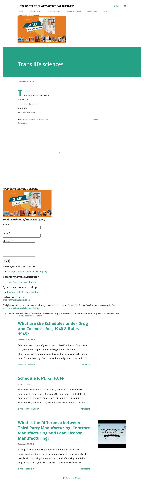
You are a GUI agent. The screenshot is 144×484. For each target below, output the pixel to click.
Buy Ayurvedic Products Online (23, 292)
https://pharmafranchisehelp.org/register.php (22, 308)
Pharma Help (91, 11)
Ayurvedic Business (73, 11)
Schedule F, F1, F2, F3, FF (41, 378)
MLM (104, 11)
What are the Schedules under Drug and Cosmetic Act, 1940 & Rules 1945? (53, 328)
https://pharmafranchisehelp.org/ (17, 300)
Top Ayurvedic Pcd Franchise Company (27, 271)
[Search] (116, 6)
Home (20, 11)
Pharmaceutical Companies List (35, 119)
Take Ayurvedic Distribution (21, 282)
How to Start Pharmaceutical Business (46, 6)
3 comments (30, 365)
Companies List (34, 11)
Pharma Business (52, 11)
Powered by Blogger (72, 478)
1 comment (29, 469)
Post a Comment (32, 409)
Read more (85, 365)
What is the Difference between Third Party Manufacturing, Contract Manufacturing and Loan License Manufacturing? (54, 430)
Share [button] (95, 119)
